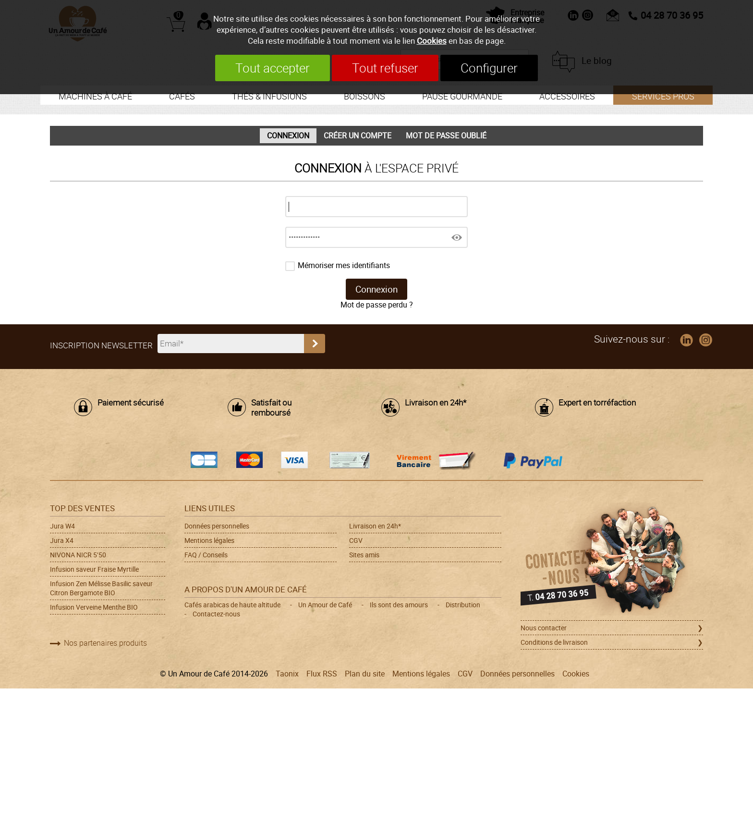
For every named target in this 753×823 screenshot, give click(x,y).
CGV (356, 540)
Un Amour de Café (325, 604)
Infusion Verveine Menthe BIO (94, 607)
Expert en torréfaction (597, 403)
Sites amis (364, 554)
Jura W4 (62, 525)
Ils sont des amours (399, 604)
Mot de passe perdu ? (376, 305)
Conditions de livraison (554, 642)
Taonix (287, 674)
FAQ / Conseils (206, 554)
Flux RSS (321, 674)
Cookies (432, 40)
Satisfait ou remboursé (271, 408)
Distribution (463, 604)
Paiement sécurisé (130, 403)
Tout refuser (385, 68)
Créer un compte (357, 136)
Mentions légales (209, 540)
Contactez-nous (216, 613)
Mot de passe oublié (446, 136)
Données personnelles (216, 525)
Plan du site (365, 674)
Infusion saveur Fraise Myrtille (94, 569)
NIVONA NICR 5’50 (78, 554)
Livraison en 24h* (435, 403)
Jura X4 (61, 540)
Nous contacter (544, 627)
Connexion (288, 136)
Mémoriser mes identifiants (344, 265)
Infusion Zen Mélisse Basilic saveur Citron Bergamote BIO (101, 588)
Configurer (489, 68)
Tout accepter (272, 68)
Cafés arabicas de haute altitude (232, 604)
